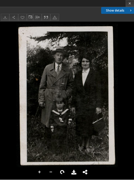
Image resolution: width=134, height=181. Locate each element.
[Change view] (30, 17)
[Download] (5, 17)
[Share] (13, 17)
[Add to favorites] (22, 17)
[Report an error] (54, 17)
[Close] (130, 3)
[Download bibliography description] (37, 17)
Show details (119, 10)
